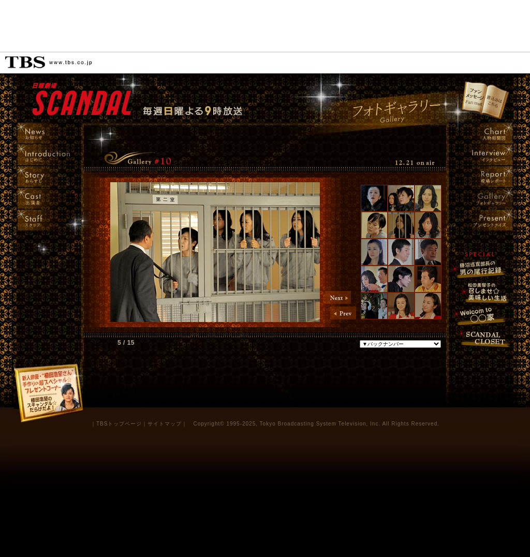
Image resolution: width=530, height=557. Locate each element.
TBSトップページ (119, 424)
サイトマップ (165, 424)
